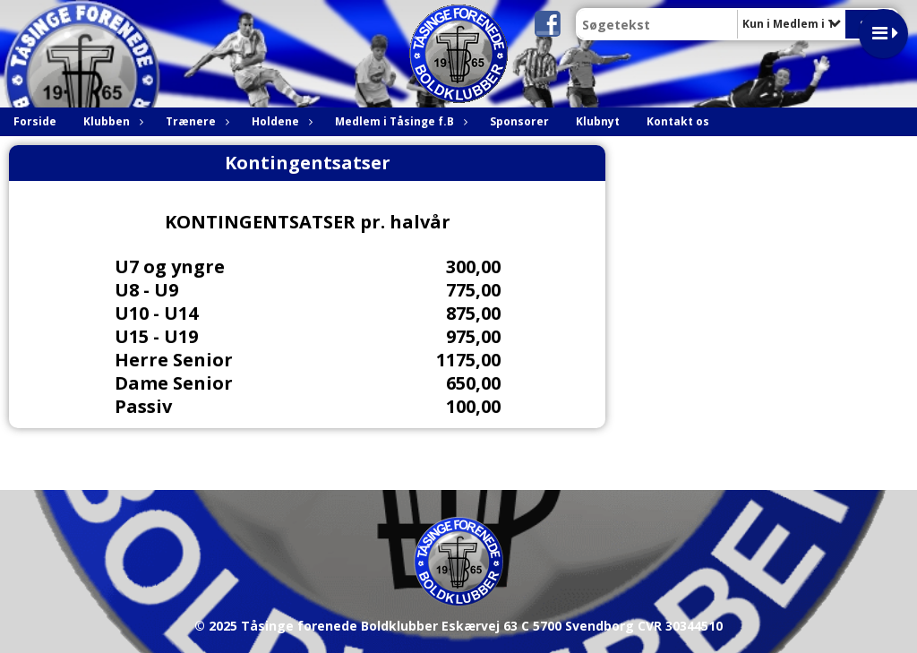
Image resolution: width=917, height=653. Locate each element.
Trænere (195, 121)
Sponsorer (519, 121)
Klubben (111, 121)
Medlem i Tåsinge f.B (399, 121)
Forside (34, 121)
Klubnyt (598, 121)
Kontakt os (678, 121)
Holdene (280, 121)
